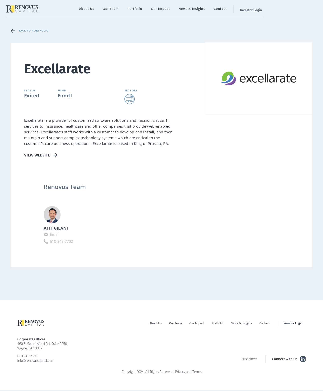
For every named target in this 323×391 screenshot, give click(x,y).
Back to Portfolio (35, 30)
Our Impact (220, 9)
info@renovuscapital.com (35, 361)
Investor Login (302, 9)
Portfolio (197, 9)
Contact (274, 9)
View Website (37, 155)
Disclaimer (249, 359)
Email (39, 235)
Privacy (180, 372)
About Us (154, 9)
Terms (196, 372)
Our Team (175, 9)
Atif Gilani (41, 228)
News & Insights (248, 9)
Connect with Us (289, 359)
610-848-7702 (46, 242)
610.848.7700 (27, 356)
